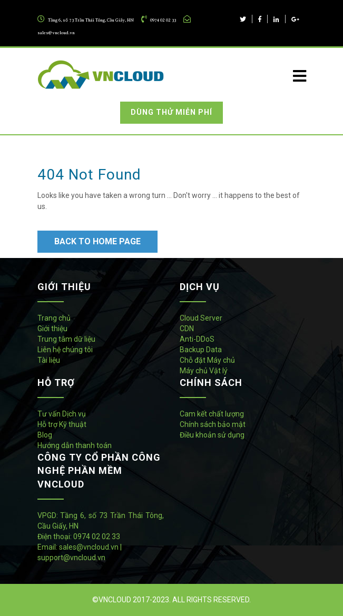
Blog (44, 435)
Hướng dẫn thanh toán (74, 445)
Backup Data (201, 349)
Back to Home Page (97, 241)
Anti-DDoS (197, 339)
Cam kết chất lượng (212, 414)
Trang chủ (54, 318)
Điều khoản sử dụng (212, 435)
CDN (187, 328)
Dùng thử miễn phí (171, 112)
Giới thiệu (52, 328)
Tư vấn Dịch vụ (61, 414)
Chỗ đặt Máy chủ (207, 360)
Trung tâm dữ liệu (66, 339)
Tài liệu (48, 360)
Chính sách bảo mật (213, 424)
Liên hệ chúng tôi (65, 349)
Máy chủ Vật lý (204, 370)
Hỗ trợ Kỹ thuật (61, 424)
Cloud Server (201, 318)
